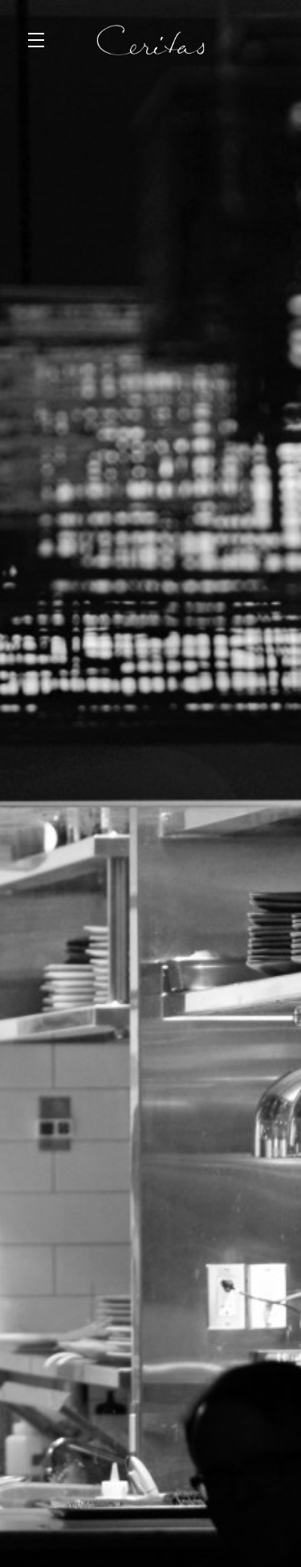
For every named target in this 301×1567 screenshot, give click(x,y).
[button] (40, 40)
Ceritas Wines (150, 40)
